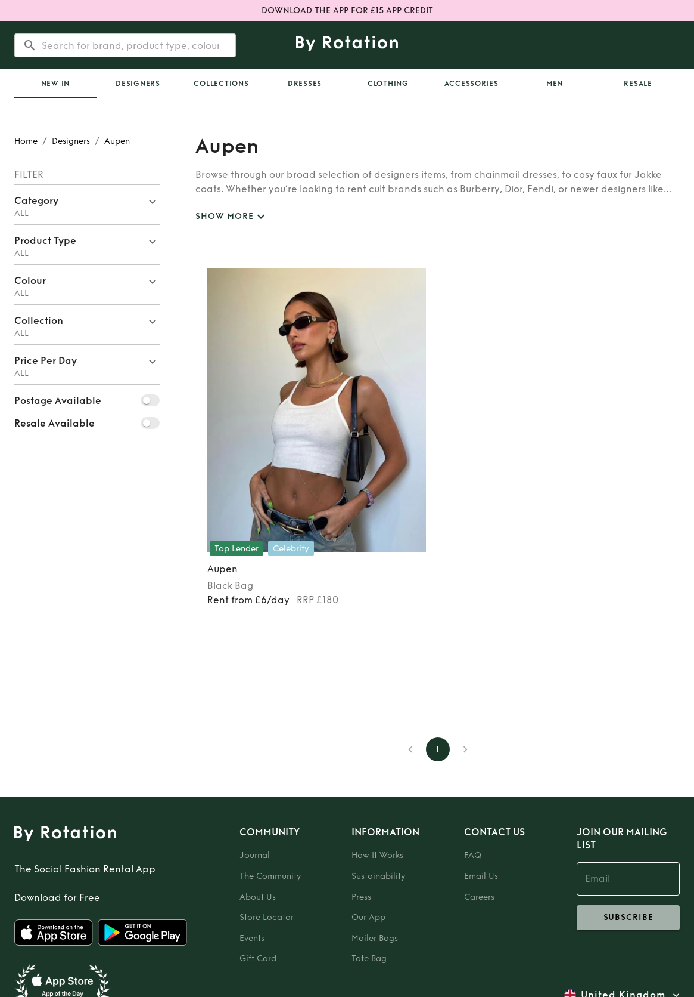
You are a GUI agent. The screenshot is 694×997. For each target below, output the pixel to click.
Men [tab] (554, 83)
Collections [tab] (221, 83)
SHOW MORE (232, 217)
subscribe (628, 917)
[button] (87, 204)
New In (55, 83)
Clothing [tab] (388, 83)
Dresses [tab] (305, 83)
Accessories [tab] (471, 83)
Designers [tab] (138, 83)
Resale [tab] (638, 83)
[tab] (55, 83)
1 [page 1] (438, 749)
